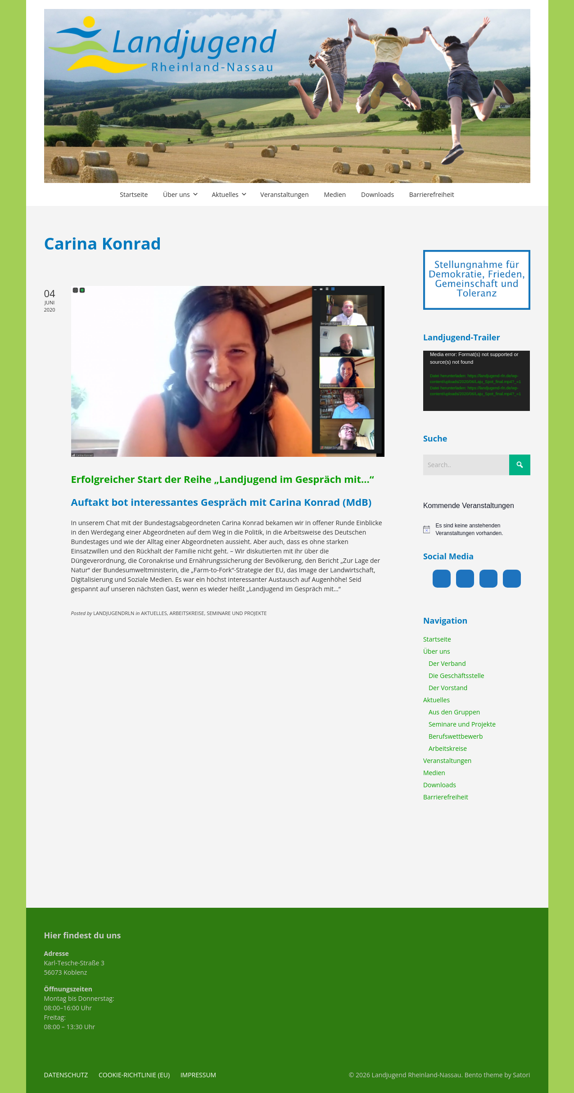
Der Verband (447, 663)
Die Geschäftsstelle (456, 675)
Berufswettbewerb (456, 736)
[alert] (476, 529)
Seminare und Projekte (462, 724)
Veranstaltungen (447, 760)
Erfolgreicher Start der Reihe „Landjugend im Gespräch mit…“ (222, 479)
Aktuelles (436, 700)
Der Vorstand (448, 687)
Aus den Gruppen (454, 712)
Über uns (436, 651)
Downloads (439, 785)
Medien (434, 772)
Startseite (437, 639)
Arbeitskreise (448, 748)
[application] (476, 381)
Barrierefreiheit (445, 797)
